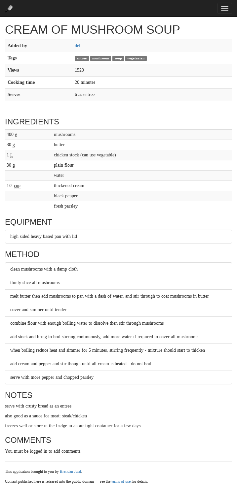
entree (82, 58)
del (77, 45)
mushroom (100, 58)
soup (118, 58)
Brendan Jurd (70, 471)
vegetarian (135, 58)
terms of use (121, 481)
